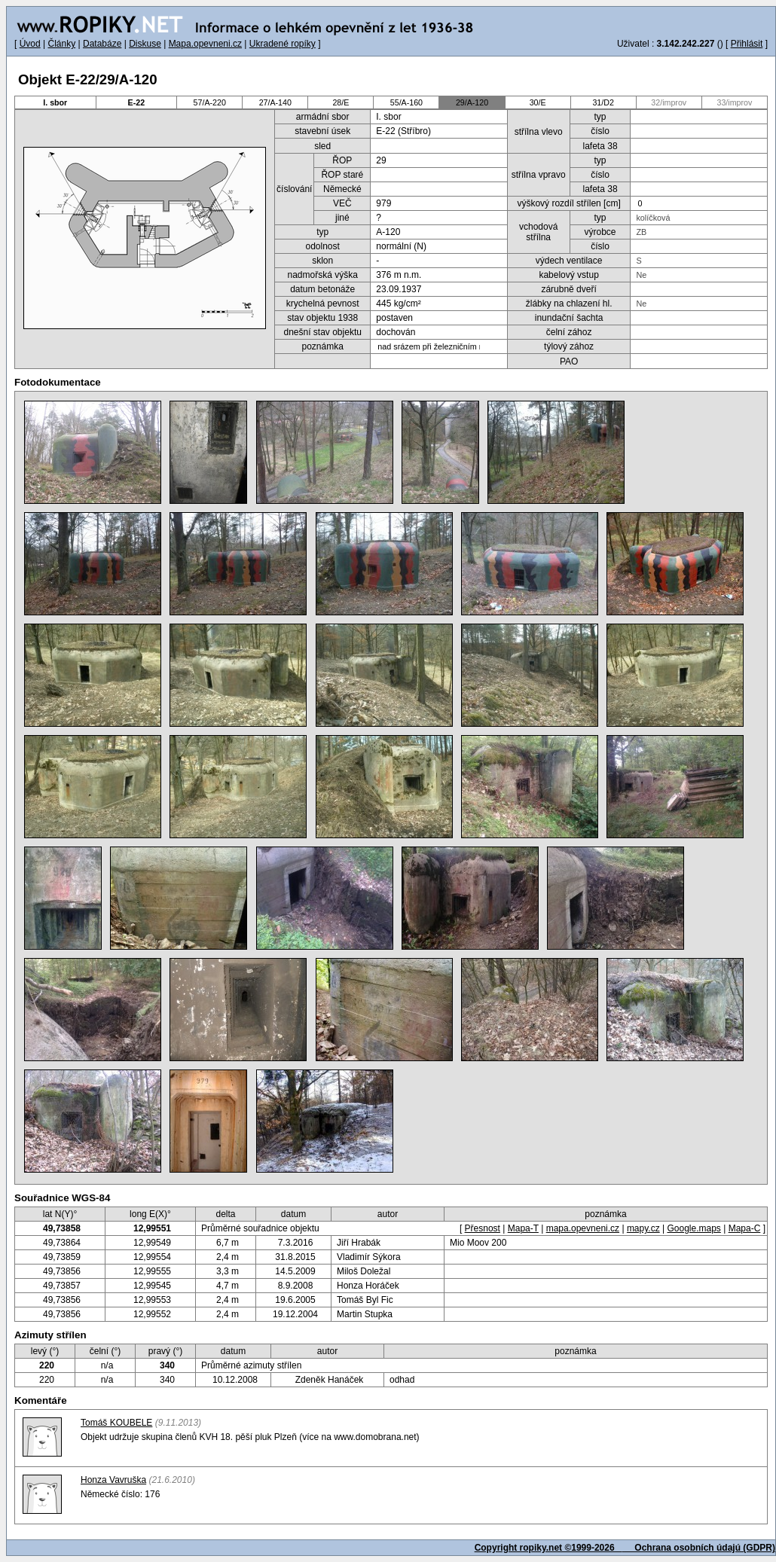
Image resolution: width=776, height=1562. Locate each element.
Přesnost (482, 1228)
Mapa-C (745, 1228)
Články (61, 43)
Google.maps (693, 1228)
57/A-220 (210, 102)
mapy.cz (643, 1228)
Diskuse (145, 43)
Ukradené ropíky (282, 43)
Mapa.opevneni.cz (205, 43)
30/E (538, 102)
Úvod (30, 43)
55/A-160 (406, 102)
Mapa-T (523, 1228)
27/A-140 (275, 102)
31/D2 (602, 102)
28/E (340, 102)
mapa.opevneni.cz (582, 1228)
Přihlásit (747, 43)
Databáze (102, 43)
